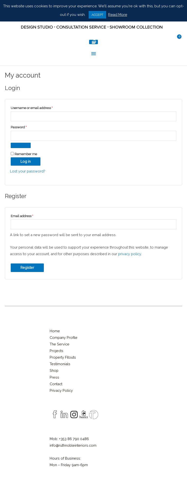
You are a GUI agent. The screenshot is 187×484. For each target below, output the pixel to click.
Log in (25, 161)
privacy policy (129, 254)
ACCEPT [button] (97, 15)
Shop (54, 370)
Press (54, 377)
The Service (59, 344)
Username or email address (38, 107)
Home (55, 331)
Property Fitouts (63, 357)
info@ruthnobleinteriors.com (73, 445)
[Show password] (21, 145)
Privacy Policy (61, 390)
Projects (56, 351)
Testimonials (60, 364)
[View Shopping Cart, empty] (93, 42)
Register (27, 267)
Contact (56, 384)
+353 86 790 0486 (74, 439)
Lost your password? (27, 171)
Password (25, 126)
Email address (28, 215)
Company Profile (63, 337)
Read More (117, 14)
